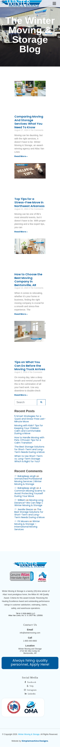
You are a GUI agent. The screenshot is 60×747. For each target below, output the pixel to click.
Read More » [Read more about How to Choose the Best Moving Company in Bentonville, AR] (21, 314)
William (22, 500)
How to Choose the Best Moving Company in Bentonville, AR (28, 279)
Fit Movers (23, 521)
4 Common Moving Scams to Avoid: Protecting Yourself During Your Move (29, 492)
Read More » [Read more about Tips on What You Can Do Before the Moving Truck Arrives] (21, 395)
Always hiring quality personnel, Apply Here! (30, 662)
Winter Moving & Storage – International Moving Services (27, 525)
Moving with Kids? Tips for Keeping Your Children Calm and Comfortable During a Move (28, 429)
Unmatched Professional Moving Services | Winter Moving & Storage (28, 481)
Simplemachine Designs (35, 741)
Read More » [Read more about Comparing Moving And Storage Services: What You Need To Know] (21, 156)
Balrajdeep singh (27, 476)
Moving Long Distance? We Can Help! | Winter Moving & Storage (28, 502)
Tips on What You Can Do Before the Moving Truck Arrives (29, 365)
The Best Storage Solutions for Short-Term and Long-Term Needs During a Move (29, 449)
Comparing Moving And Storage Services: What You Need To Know (28, 122)
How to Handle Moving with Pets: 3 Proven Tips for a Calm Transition (29, 440)
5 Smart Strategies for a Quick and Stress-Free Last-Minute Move (30, 419)
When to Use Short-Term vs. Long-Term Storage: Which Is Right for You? (28, 458)
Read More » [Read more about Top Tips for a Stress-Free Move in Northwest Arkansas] (21, 231)
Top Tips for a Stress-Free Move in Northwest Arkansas (29, 202)
